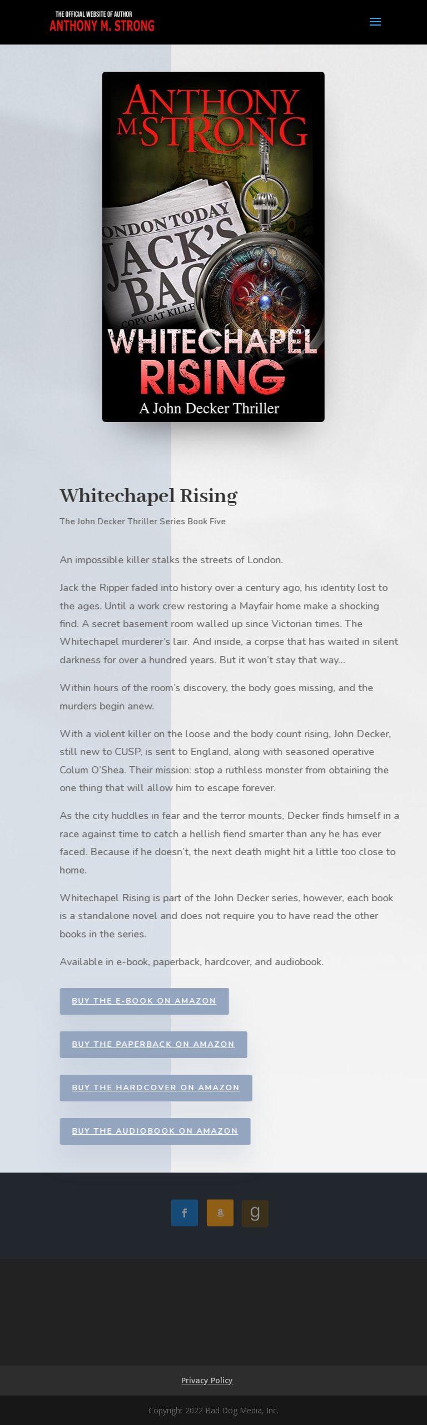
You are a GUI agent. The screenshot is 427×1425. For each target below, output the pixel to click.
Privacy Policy (207, 1380)
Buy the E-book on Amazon (157, 1001)
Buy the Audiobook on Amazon (168, 1131)
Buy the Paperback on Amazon (166, 1044)
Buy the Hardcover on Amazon (169, 1088)
